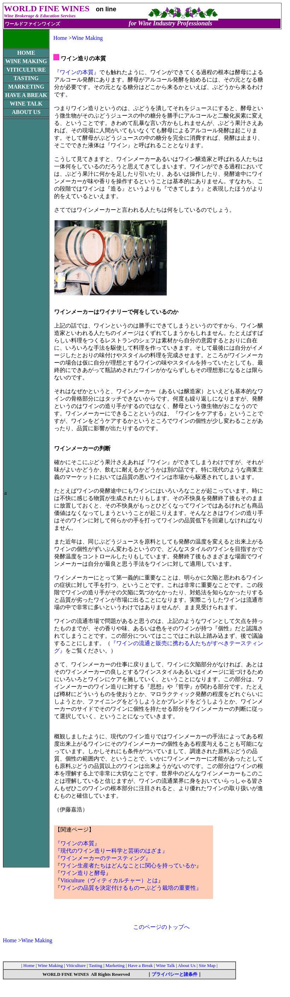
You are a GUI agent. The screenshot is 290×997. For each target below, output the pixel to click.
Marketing (116, 965)
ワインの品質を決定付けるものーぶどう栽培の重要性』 (131, 888)
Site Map (208, 965)
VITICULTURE (26, 70)
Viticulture (76, 965)
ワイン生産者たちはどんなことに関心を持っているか (128, 866)
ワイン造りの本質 (83, 58)
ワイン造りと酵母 (83, 873)
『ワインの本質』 (76, 72)
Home (60, 38)
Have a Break (140, 965)
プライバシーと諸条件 (174, 974)
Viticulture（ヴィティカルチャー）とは (109, 880)
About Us (186, 965)
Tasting (95, 965)
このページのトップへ (161, 927)
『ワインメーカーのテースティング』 (103, 858)
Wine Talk (166, 965)
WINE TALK (26, 104)
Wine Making (87, 38)
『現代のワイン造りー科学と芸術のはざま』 (111, 851)
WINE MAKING (26, 61)
